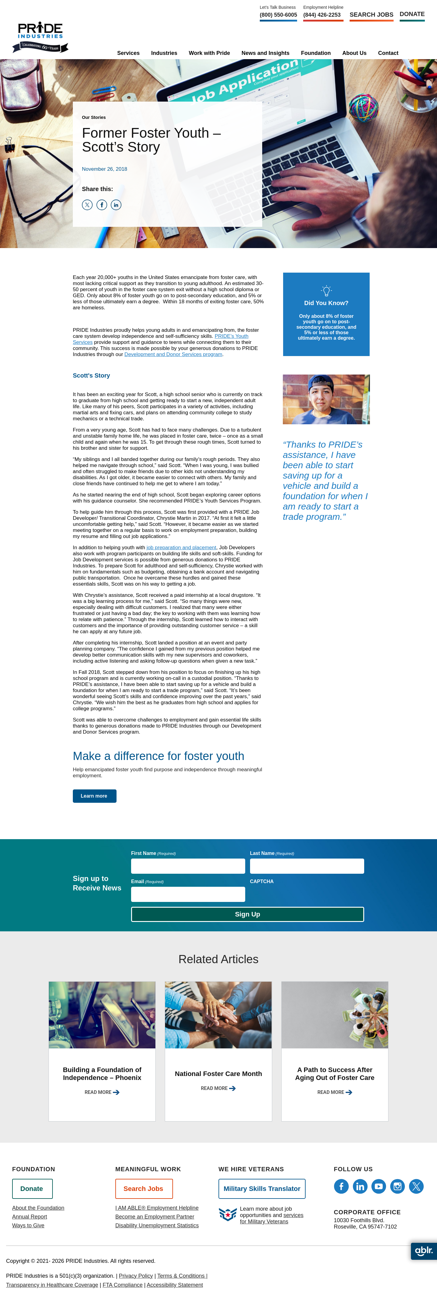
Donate (412, 14)
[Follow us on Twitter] (416, 1186)
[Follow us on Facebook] (341, 1186)
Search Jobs (371, 14)
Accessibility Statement (175, 1285)
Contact (388, 53)
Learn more (94, 796)
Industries (164, 53)
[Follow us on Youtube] (378, 1186)
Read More (98, 1092)
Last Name (272, 853)
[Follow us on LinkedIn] (360, 1186)
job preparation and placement (181, 547)
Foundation (316, 53)
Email (147, 881)
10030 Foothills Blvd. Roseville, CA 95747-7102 (365, 1223)
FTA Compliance (123, 1285)
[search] (413, 52)
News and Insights (266, 53)
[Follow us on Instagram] (397, 1186)
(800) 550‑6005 (278, 15)
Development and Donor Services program (173, 354)
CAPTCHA (262, 881)
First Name (153, 853)
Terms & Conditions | (182, 1276)
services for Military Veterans (271, 1218)
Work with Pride (209, 53)
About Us (354, 53)
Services (128, 53)
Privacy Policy (136, 1276)
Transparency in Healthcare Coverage (52, 1285)
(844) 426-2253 (321, 15)
